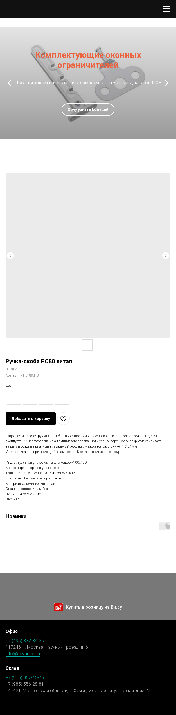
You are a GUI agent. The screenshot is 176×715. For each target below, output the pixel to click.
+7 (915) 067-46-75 (25, 677)
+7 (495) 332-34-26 (25, 640)
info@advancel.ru (23, 653)
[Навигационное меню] (166, 9)
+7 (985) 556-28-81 (25, 684)
